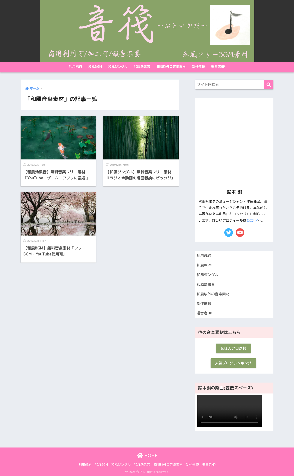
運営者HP (218, 66)
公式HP (252, 220)
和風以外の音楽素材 (171, 66)
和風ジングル (118, 66)
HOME (147, 455)
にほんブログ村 (233, 348)
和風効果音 (142, 66)
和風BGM (95, 66)
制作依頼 (198, 66)
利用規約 (75, 66)
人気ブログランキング (233, 362)
